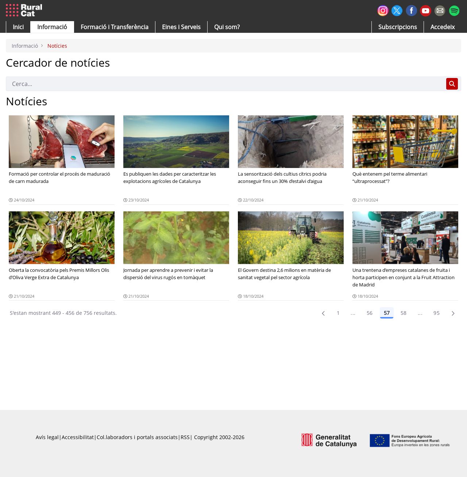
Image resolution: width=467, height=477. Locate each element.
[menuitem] (114, 27)
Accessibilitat (78, 437)
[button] (18, 27)
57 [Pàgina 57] (387, 312)
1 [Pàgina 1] (338, 312)
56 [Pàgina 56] (370, 312)
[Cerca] (224, 84)
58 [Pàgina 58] (404, 312)
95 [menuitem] (436, 312)
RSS (185, 437)
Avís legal (47, 437)
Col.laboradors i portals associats (137, 437)
